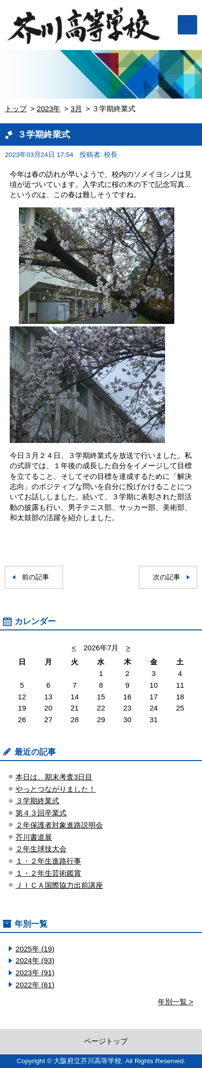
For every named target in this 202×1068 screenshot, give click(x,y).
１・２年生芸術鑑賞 (48, 873)
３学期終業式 (37, 801)
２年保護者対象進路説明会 (59, 825)
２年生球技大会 (41, 849)
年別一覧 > (175, 1002)
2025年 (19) (35, 949)
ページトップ (106, 1041)
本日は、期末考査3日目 (54, 777)
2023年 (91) (35, 972)
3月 (76, 108)
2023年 (49, 108)
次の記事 (166, 577)
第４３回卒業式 (41, 813)
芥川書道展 (34, 837)
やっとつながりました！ (56, 789)
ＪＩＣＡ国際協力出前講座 (59, 885)
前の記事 (35, 577)
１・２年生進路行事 (48, 861)
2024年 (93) (35, 960)
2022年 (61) (35, 985)
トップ (16, 108)
